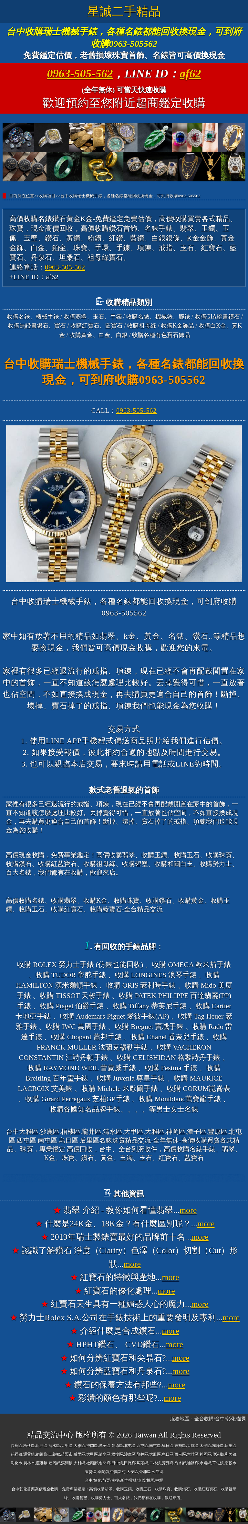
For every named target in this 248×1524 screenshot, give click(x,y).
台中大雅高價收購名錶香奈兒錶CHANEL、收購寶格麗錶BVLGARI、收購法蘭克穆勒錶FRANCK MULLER (139, 1178)
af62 (190, 73)
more (188, 1210)
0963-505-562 (80, 73)
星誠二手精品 (124, 11)
